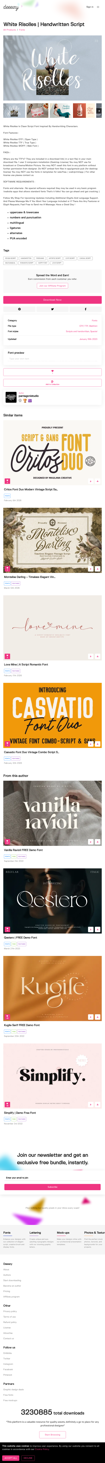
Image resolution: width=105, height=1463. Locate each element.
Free (14, 856)
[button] (98, 7)
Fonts (22, 30)
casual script (85, 258)
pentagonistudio (29, 396)
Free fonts (8, 1395)
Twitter (6, 1359)
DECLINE (28, 1458)
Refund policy (10, 1322)
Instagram (8, 1364)
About (6, 1270)
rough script (10, 258)
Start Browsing (52, 1435)
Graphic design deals (13, 1390)
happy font (42, 263)
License (7, 1328)
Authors (7, 1275)
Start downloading (12, 1280)
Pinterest (7, 1375)
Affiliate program (11, 1297)
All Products (10, 30)
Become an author (12, 1286)
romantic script (26, 263)
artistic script (55, 258)
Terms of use (9, 1317)
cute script (70, 258)
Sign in (89, 7)
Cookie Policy (42, 1449)
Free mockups (10, 1400)
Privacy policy (10, 1311)
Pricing (6, 1291)
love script (56, 263)
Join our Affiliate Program (52, 286)
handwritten (26, 258)
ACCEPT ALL (11, 1458)
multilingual (10, 263)
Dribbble (7, 1353)
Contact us (8, 1339)
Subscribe (52, 1187)
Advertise (8, 1333)
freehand (40, 258)
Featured (15, 583)
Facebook (8, 1370)
